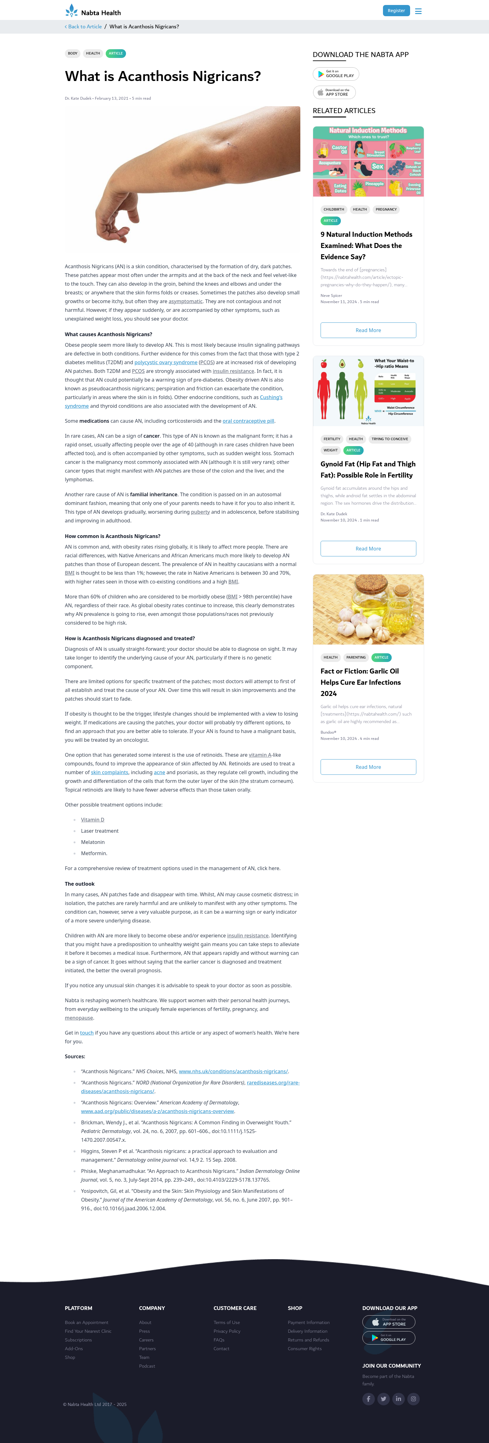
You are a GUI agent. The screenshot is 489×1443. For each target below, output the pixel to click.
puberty (200, 511)
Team (144, 1357)
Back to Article (83, 26)
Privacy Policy (227, 1331)
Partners (147, 1349)
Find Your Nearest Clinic (88, 1331)
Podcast (147, 1366)
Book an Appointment (87, 1322)
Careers (146, 1340)
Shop (70, 1357)
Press (144, 1331)
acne (159, 772)
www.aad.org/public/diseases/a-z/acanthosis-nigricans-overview (157, 1111)
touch (87, 1032)
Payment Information (309, 1322)
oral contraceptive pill (248, 420)
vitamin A (260, 754)
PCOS (206, 362)
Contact (222, 1349)
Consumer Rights (305, 1349)
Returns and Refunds (308, 1340)
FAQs (219, 1340)
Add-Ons (74, 1349)
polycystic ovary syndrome (165, 362)
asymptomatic (186, 301)
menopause (79, 1017)
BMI (70, 572)
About (145, 1322)
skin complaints (109, 772)
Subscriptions (78, 1340)
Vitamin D (92, 819)
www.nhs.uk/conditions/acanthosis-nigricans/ (233, 1071)
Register (396, 10)
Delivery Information (307, 1331)
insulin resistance (233, 371)
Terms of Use (227, 1322)
